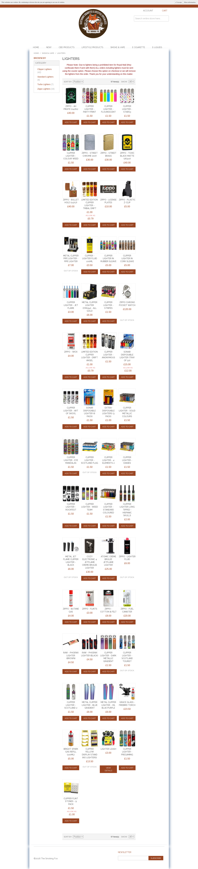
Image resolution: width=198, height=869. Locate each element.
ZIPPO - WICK (71, 352)
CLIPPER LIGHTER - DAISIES (127, 460)
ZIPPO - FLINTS (89, 609)
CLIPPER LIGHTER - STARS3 (127, 109)
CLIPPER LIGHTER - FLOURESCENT (108, 109)
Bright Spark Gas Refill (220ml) (71, 752)
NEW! (48, 47)
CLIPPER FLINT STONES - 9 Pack (71, 801)
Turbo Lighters (45, 84)
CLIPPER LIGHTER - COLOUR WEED (70, 156)
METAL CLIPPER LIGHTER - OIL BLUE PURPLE (108, 705)
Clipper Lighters (44, 70)
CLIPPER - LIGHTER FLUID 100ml (89, 259)
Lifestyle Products (92, 47)
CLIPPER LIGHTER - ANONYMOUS (108, 355)
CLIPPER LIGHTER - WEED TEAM (89, 507)
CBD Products (66, 47)
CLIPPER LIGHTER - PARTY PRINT (89, 109)
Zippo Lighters (46, 89)
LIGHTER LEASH (108, 749)
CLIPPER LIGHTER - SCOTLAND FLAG (89, 460)
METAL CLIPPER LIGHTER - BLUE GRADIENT (89, 705)
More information (190, 2)
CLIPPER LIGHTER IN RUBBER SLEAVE (108, 259)
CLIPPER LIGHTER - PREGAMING (127, 752)
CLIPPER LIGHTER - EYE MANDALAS (71, 460)
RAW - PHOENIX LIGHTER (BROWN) (71, 655)
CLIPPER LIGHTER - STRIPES (108, 305)
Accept (179, 2)
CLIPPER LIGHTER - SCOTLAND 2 (70, 705)
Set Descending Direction (86, 82)
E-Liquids (157, 47)
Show (124, 82)
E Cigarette (138, 47)
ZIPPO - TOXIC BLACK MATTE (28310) (127, 156)
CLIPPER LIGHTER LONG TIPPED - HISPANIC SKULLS (127, 510)
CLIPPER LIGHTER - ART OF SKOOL (70, 411)
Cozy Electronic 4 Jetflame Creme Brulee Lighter (89, 562)
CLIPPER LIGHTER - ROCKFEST (71, 507)
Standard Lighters (45, 78)
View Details (108, 769)
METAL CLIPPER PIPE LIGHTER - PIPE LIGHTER (71, 259)
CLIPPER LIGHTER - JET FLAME (71, 305)
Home (36, 47)
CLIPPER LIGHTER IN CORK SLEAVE (127, 259)
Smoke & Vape (117, 47)
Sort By (68, 82)
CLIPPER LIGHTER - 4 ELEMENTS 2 (108, 460)
